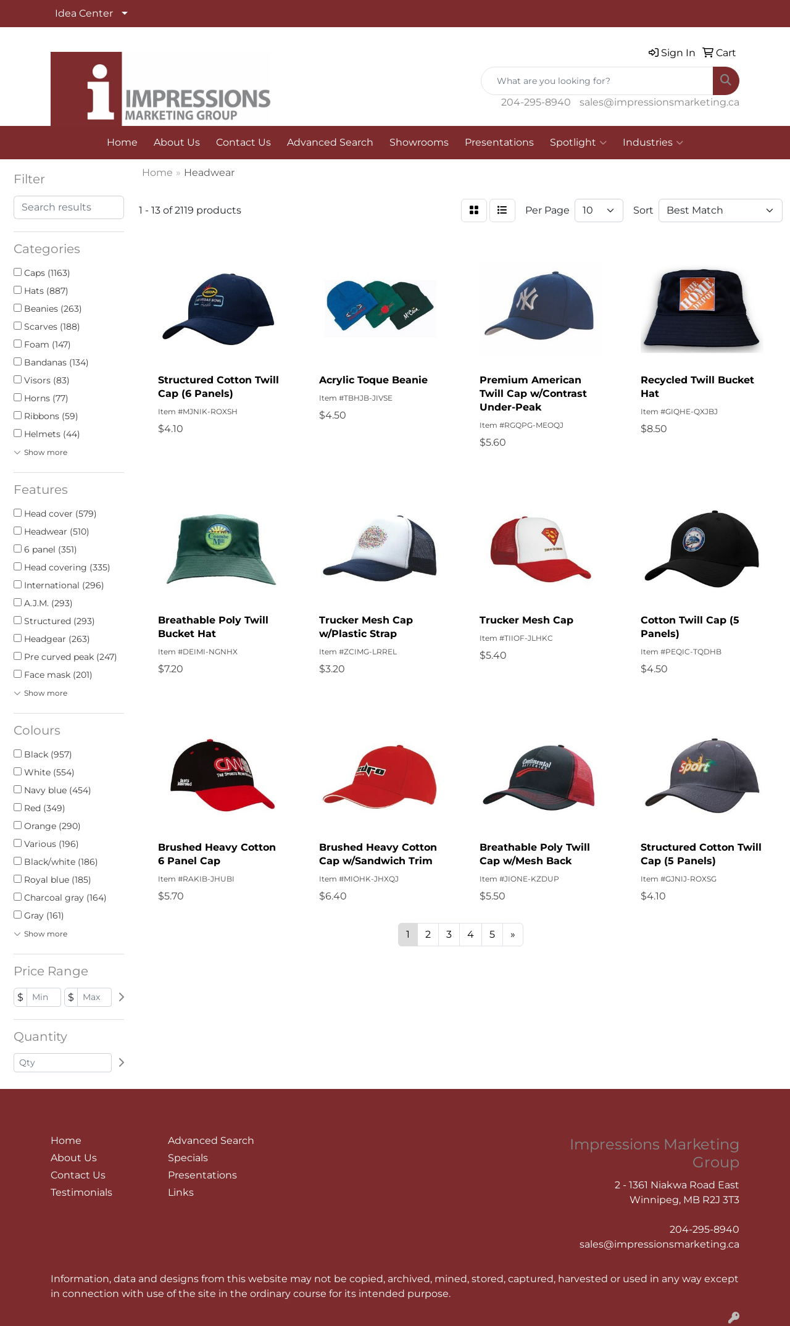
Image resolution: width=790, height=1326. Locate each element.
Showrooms (419, 142)
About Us (177, 142)
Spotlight (578, 142)
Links (181, 1192)
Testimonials (81, 1192)
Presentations (499, 142)
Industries (653, 142)
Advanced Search (330, 142)
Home (122, 142)
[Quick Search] (597, 81)
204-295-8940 (536, 102)
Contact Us (243, 142)
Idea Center (84, 13)
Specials (188, 1158)
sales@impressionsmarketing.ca (659, 102)
